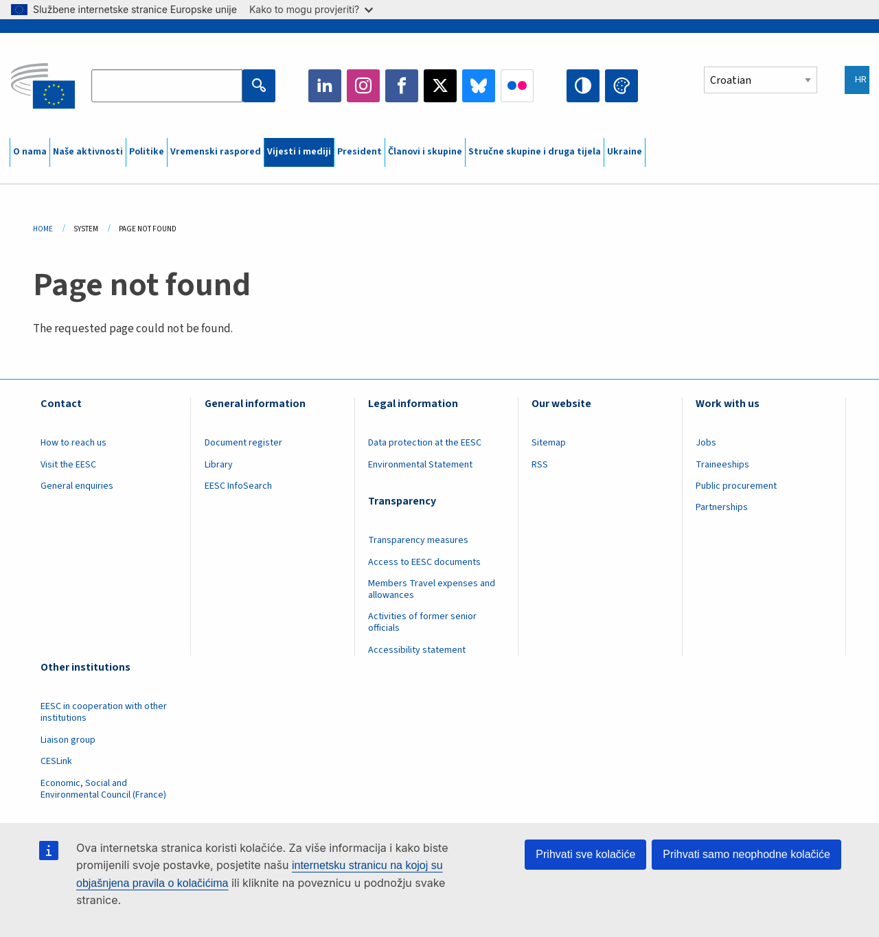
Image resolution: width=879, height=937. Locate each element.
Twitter (440, 85)
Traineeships (722, 465)
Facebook (401, 85)
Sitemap (549, 443)
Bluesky (478, 85)
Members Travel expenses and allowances (431, 589)
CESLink (56, 761)
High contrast (583, 85)
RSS (540, 465)
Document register (243, 443)
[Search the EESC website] (166, 85)
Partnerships (722, 507)
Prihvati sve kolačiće (585, 854)
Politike (146, 152)
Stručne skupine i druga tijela (534, 152)
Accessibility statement (417, 650)
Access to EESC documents (424, 562)
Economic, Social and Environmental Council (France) (104, 789)
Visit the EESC (68, 465)
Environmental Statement (420, 465)
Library (219, 465)
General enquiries (77, 486)
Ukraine (624, 152)
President (359, 152)
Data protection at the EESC (424, 443)
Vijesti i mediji (299, 152)
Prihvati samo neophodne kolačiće (746, 854)
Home (43, 229)
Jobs (706, 443)
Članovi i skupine (425, 152)
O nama (30, 152)
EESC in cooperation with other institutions (104, 712)
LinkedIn (324, 85)
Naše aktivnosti (88, 152)
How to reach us (73, 443)
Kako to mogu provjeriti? (311, 9)
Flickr (517, 85)
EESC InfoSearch (238, 486)
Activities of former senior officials (422, 622)
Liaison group (68, 740)
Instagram (363, 85)
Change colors (621, 85)
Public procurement (736, 486)
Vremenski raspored (215, 152)
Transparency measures (418, 540)
